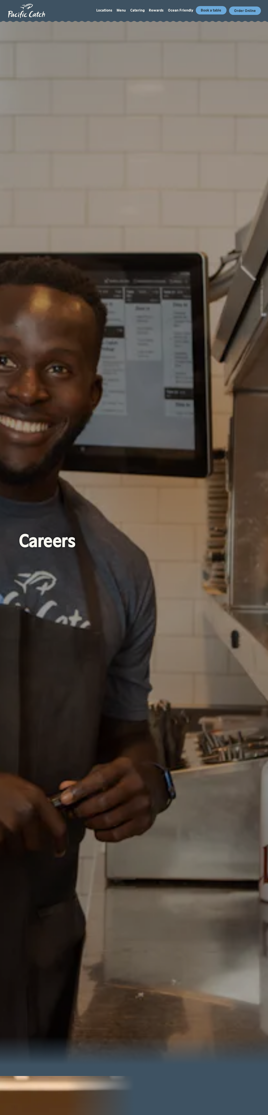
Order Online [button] (245, 11)
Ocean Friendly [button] (180, 10)
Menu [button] (121, 10)
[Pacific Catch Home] (27, 10)
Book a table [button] (211, 10)
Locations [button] (104, 10)
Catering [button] (137, 10)
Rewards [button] (156, 10)
